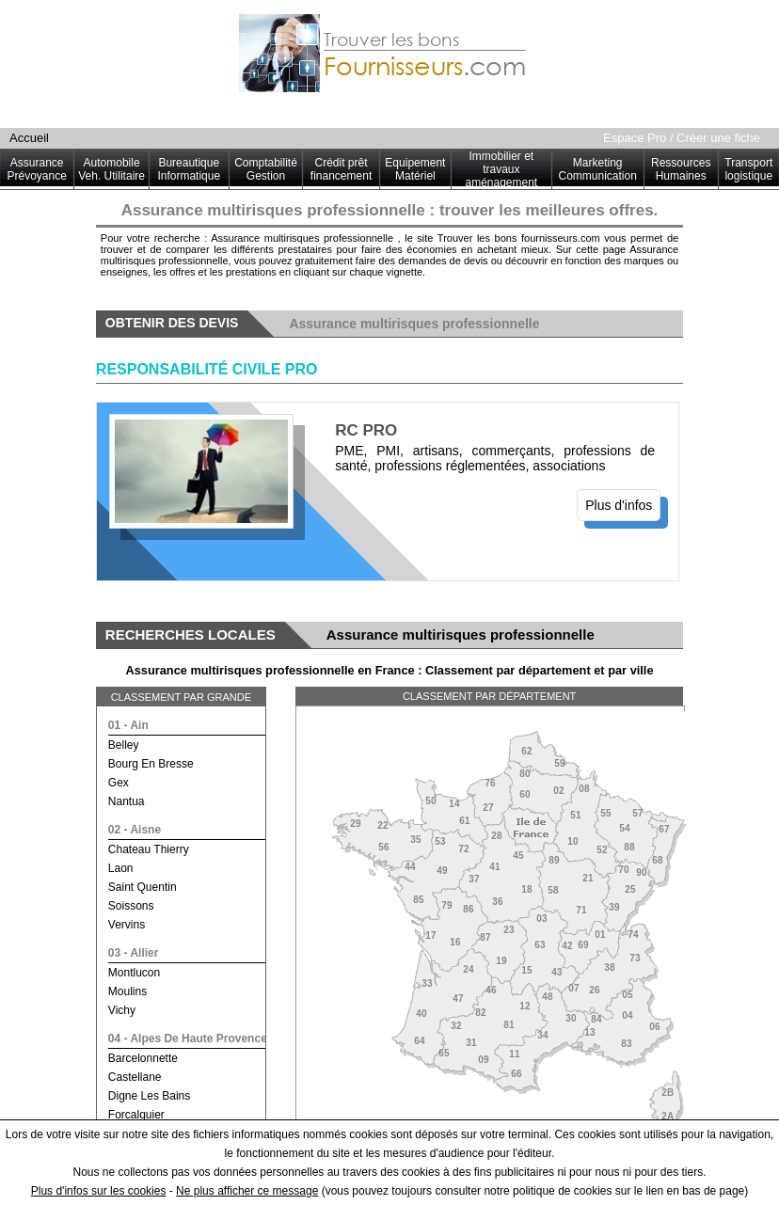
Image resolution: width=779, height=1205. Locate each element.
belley (123, 745)
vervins (126, 924)
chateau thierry (148, 849)
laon (121, 868)
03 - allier (133, 952)
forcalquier (136, 1114)
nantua (126, 801)
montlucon (134, 972)
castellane (135, 1077)
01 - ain (128, 725)
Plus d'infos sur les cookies (99, 1190)
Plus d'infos (618, 505)
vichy (121, 1010)
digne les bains (149, 1095)
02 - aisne (134, 829)
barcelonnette (143, 1058)
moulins (127, 991)
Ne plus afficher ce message (247, 1190)
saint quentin (142, 887)
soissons (131, 905)
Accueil (29, 138)
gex (118, 782)
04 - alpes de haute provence (187, 1038)
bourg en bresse (151, 763)
